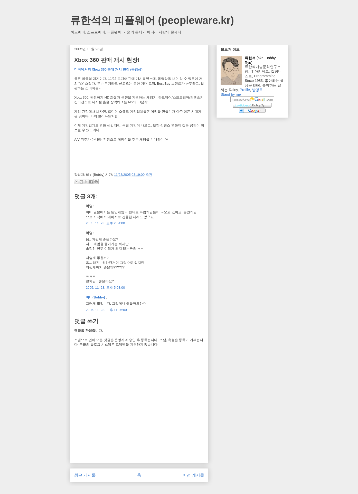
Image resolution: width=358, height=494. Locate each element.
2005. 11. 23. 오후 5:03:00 (105, 287)
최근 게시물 (85, 475)
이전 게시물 (193, 475)
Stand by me (231, 94)
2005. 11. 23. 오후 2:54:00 (105, 223)
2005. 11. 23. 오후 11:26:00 (106, 310)
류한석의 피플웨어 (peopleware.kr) (152, 20)
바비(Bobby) (95, 297)
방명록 (257, 90)
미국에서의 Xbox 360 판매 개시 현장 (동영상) (108, 69)
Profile (245, 90)
